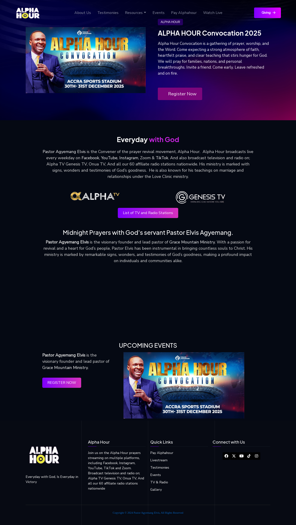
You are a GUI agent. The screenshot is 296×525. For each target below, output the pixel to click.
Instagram (128, 158)
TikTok (162, 158)
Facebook (90, 158)
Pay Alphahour (184, 12)
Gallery (156, 489)
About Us (82, 12)
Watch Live (212, 12)
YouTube (109, 158)
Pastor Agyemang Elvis (64, 152)
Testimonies (108, 12)
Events (159, 12)
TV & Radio (159, 482)
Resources (134, 12)
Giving (269, 13)
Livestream (158, 460)
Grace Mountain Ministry (192, 242)
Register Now (182, 94)
